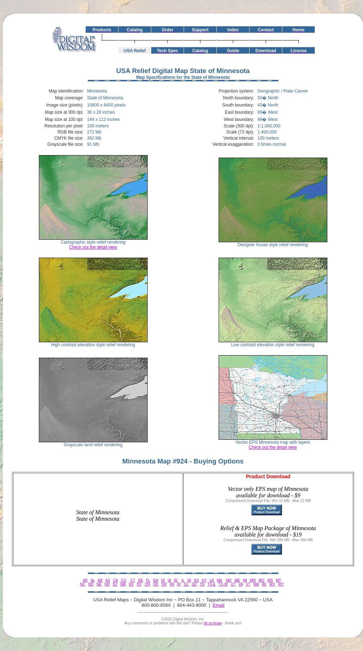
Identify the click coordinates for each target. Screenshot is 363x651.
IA (169, 580)
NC (82, 584)
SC (186, 584)
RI (179, 584)
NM (123, 584)
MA (219, 580)
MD (229, 580)
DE (140, 580)
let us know (213, 623)
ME (237, 580)
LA (212, 580)
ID (176, 580)
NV (131, 584)
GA (155, 580)
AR (100, 580)
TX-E (211, 584)
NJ (115, 584)
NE (99, 584)
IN (189, 580)
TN (202, 584)
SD (194, 584)
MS (270, 580)
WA (256, 584)
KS (196, 580)
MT (278, 580)
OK (155, 584)
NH (106, 584)
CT (132, 580)
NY (139, 584)
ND (90, 584)
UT (233, 584)
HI (163, 580)
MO (261, 580)
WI (264, 584)
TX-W (223, 584)
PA (172, 584)
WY (281, 584)
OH (147, 584)
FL (148, 580)
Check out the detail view (93, 247)
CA (115, 580)
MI (245, 580)
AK (85, 580)
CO (123, 580)
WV (272, 584)
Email (219, 605)
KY (204, 580)
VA (240, 584)
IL (183, 580)
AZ (108, 580)
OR (164, 584)
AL (92, 580)
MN (253, 580)
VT (248, 584)
